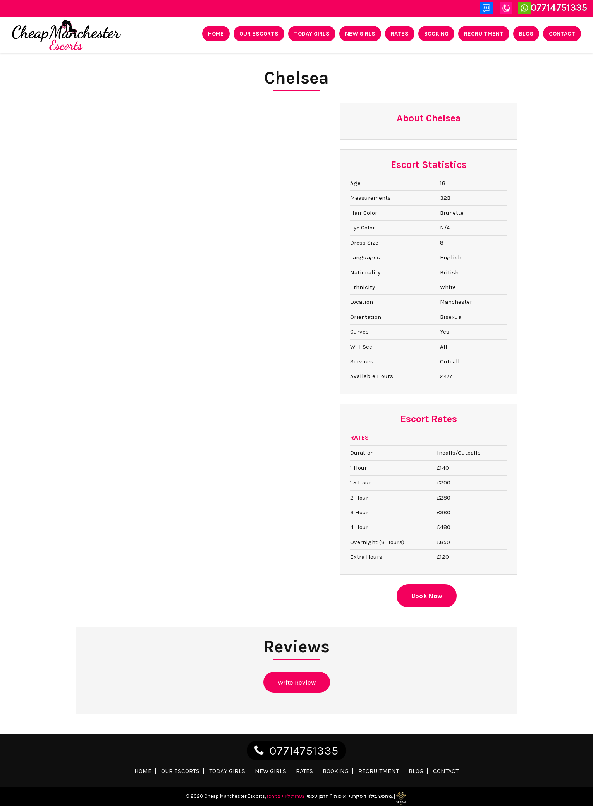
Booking (436, 33)
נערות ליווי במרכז (285, 796)
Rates (400, 33)
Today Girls (312, 33)
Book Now (426, 596)
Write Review (297, 682)
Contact (562, 33)
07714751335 (304, 751)
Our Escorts (258, 33)
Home (216, 33)
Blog (526, 33)
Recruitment (484, 33)
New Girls (360, 33)
